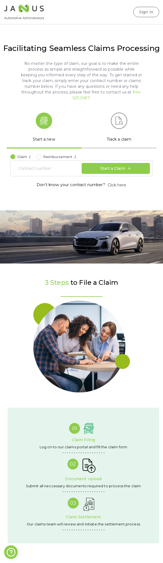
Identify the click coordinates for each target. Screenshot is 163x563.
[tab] (44, 128)
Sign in (146, 12)
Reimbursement (59, 157)
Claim (24, 157)
